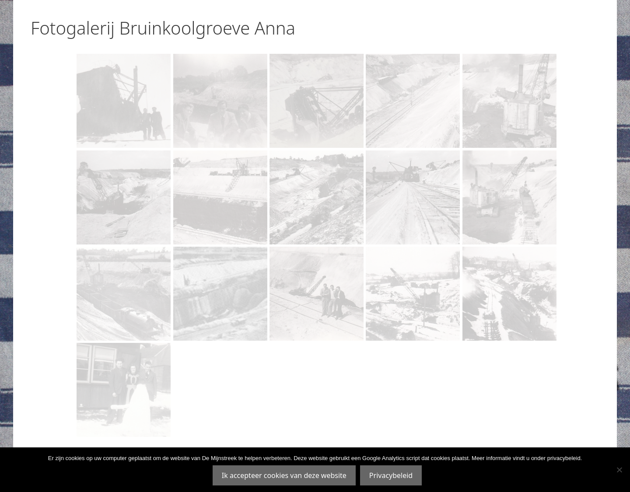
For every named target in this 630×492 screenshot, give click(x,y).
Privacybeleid (391, 475)
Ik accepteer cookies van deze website (284, 475)
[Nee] (619, 469)
